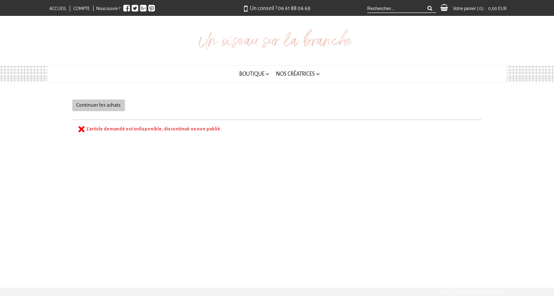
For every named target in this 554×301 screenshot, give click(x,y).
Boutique (251, 74)
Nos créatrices (295, 74)
